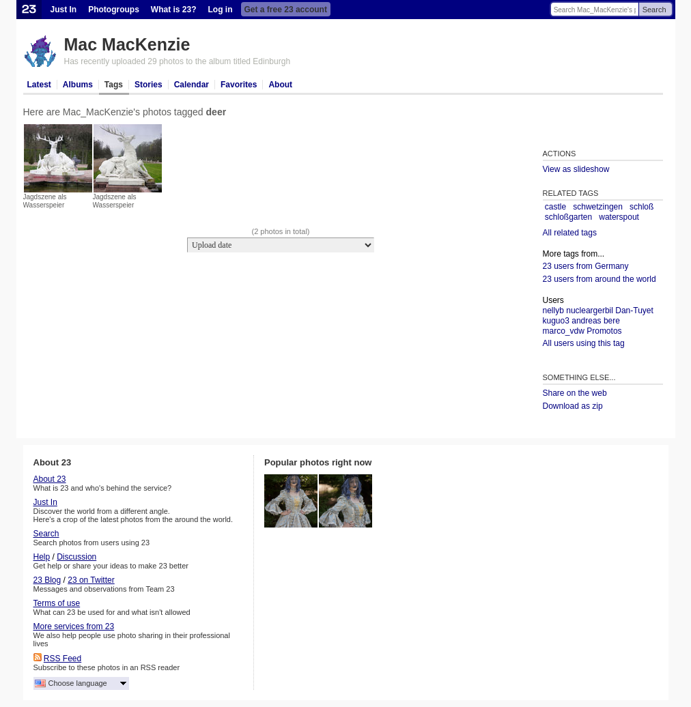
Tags (113, 84)
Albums (78, 84)
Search (654, 9)
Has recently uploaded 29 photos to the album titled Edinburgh (177, 61)
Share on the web (575, 393)
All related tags (570, 232)
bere (612, 321)
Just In (64, 9)
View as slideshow (576, 169)
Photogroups (113, 9)
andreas (586, 321)
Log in (220, 9)
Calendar (191, 84)
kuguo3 (556, 321)
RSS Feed (62, 658)
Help (42, 557)
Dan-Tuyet (634, 310)
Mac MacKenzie (127, 44)
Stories (149, 84)
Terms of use (57, 603)
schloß (641, 207)
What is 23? (174, 9)
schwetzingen (598, 207)
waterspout (619, 217)
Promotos (604, 331)
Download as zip (573, 406)
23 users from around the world (599, 279)
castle (555, 207)
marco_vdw (563, 331)
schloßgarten (568, 217)
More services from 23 (74, 626)
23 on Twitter (91, 580)
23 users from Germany (586, 266)
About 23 (49, 479)
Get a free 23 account (285, 9)
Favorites (239, 84)
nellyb (553, 310)
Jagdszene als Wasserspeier (45, 201)
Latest (39, 84)
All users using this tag (584, 343)
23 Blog (47, 580)
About (280, 84)
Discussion (76, 557)
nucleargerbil (589, 310)
